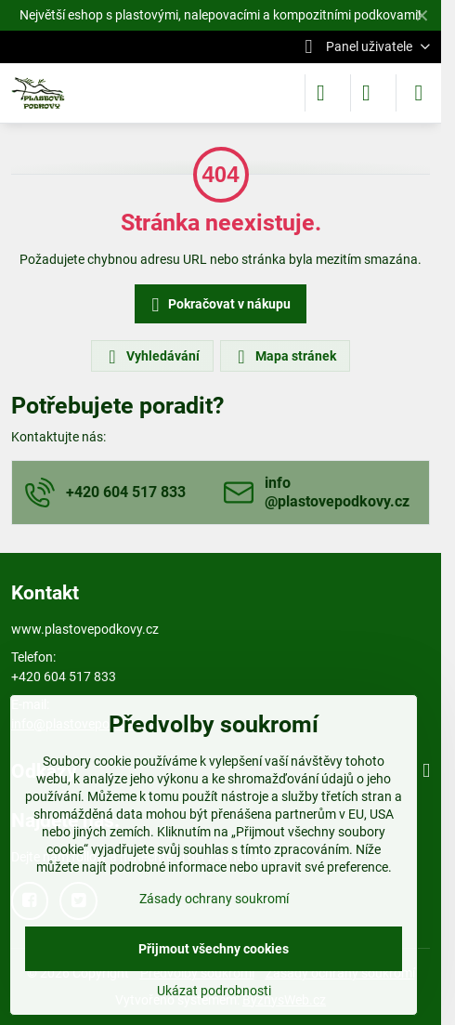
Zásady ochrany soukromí (214, 898)
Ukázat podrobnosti (214, 990)
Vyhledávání (151, 357)
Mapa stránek (284, 357)
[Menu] (418, 93)
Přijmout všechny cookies (213, 948)
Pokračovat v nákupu (218, 305)
